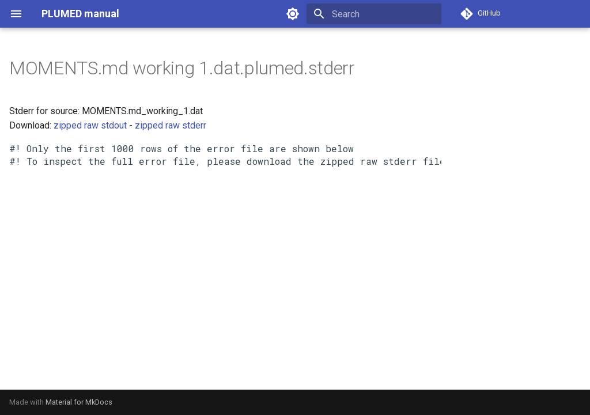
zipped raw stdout (90, 125)
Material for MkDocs (79, 402)
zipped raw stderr (170, 125)
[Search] (374, 13)
